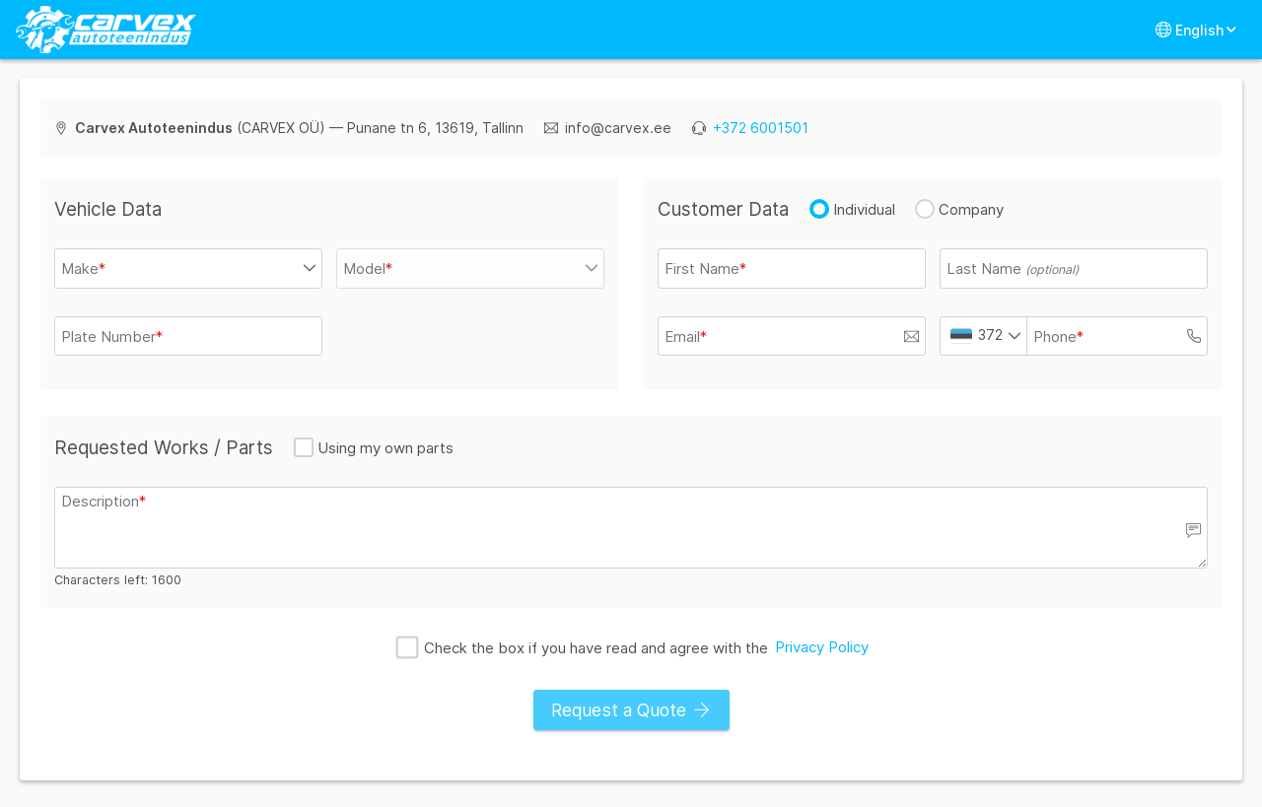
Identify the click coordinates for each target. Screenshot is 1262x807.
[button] (310, 268)
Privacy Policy (822, 647)
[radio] (819, 209)
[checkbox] (304, 447)
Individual (864, 209)
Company (971, 209)
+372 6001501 (760, 127)
